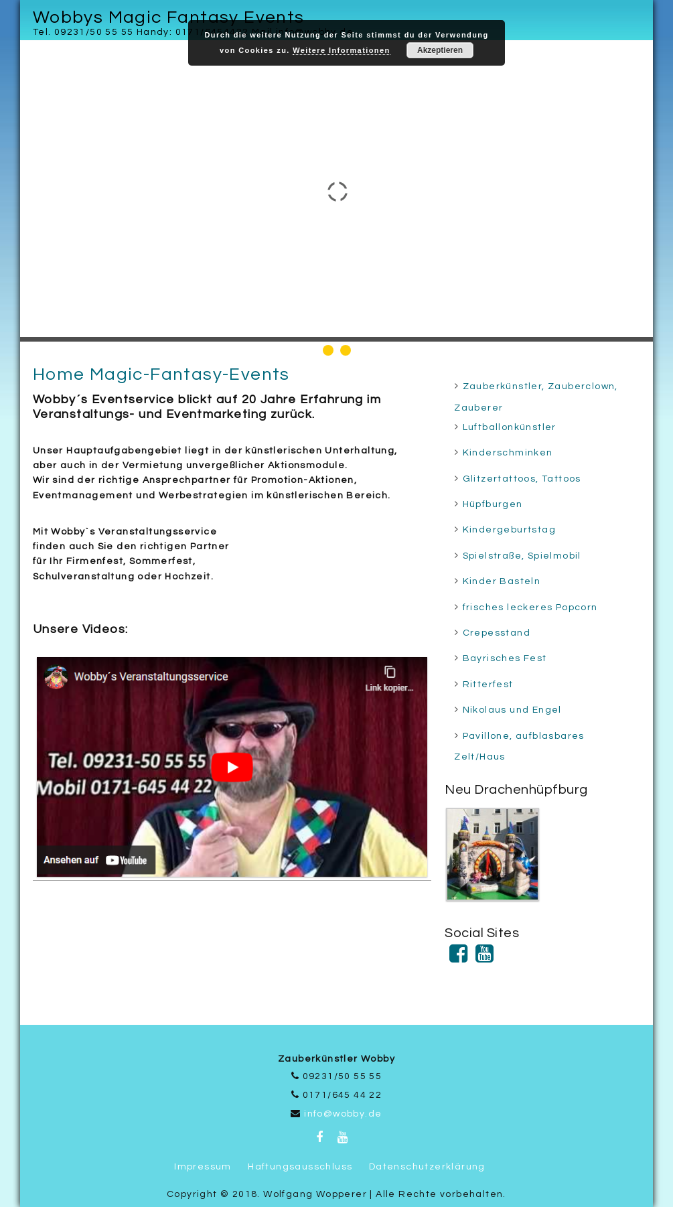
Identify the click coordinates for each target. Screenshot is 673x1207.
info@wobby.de (343, 1114)
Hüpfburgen (493, 504)
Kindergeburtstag (509, 530)
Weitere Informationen (341, 50)
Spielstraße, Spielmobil (522, 556)
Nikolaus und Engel (512, 710)
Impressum (203, 1167)
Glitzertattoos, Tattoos (522, 479)
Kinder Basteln (502, 581)
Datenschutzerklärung (427, 1167)
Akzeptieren (440, 50)
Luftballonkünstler (509, 427)
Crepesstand (496, 633)
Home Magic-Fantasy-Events (161, 374)
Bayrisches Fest (505, 658)
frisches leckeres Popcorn (530, 607)
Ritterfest (488, 684)
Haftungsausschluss (300, 1167)
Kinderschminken (508, 452)
